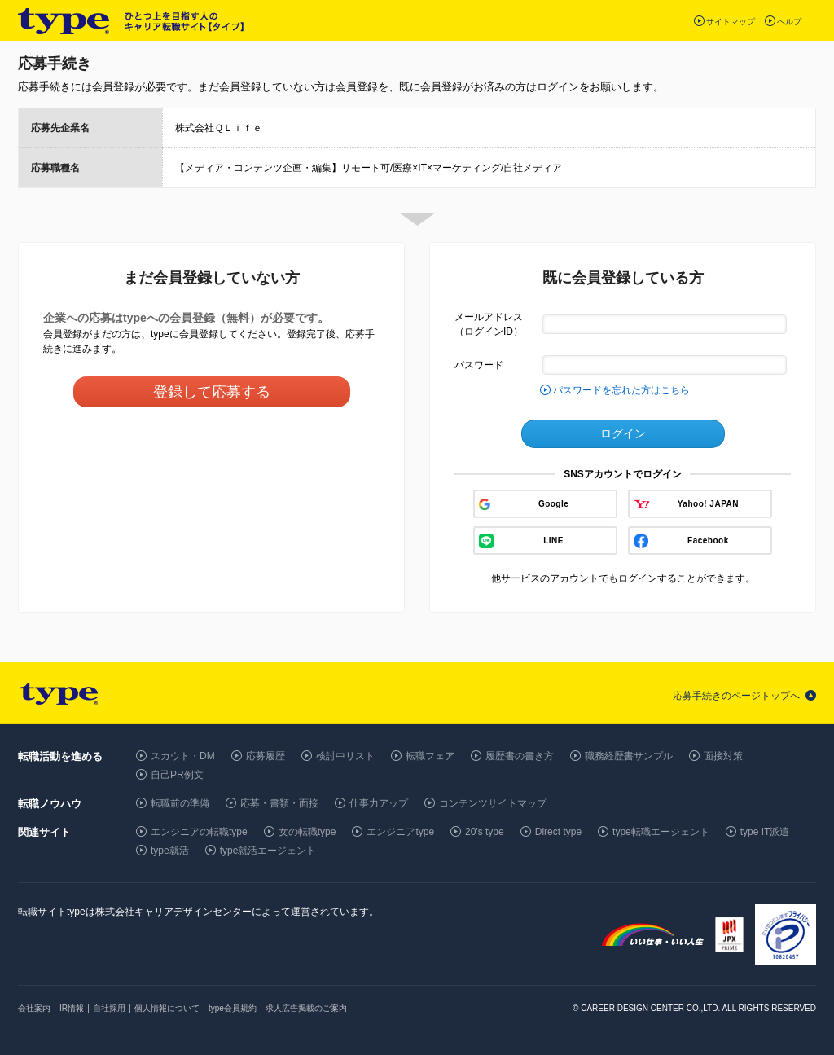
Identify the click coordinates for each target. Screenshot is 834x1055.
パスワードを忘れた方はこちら (621, 390)
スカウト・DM (183, 756)
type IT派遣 (765, 831)
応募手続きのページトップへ (736, 695)
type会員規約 (232, 1008)
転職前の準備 (180, 803)
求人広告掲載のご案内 (306, 1008)
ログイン (623, 433)
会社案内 (34, 1008)
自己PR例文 (177, 774)
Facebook (708, 540)
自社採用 (109, 1008)
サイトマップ (730, 21)
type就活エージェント (268, 850)
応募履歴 (265, 756)
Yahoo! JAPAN (708, 503)
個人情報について (167, 1008)
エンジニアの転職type (199, 831)
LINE (553, 540)
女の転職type (307, 831)
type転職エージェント (660, 831)
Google (553, 503)
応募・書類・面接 (279, 803)
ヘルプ (789, 21)
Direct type (558, 831)
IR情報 (71, 1008)
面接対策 (723, 756)
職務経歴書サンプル (629, 756)
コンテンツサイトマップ (492, 803)
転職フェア (430, 756)
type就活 (170, 850)
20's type (484, 831)
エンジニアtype (400, 831)
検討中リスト (345, 756)
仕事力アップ (378, 803)
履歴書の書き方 (519, 756)
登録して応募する (211, 392)
